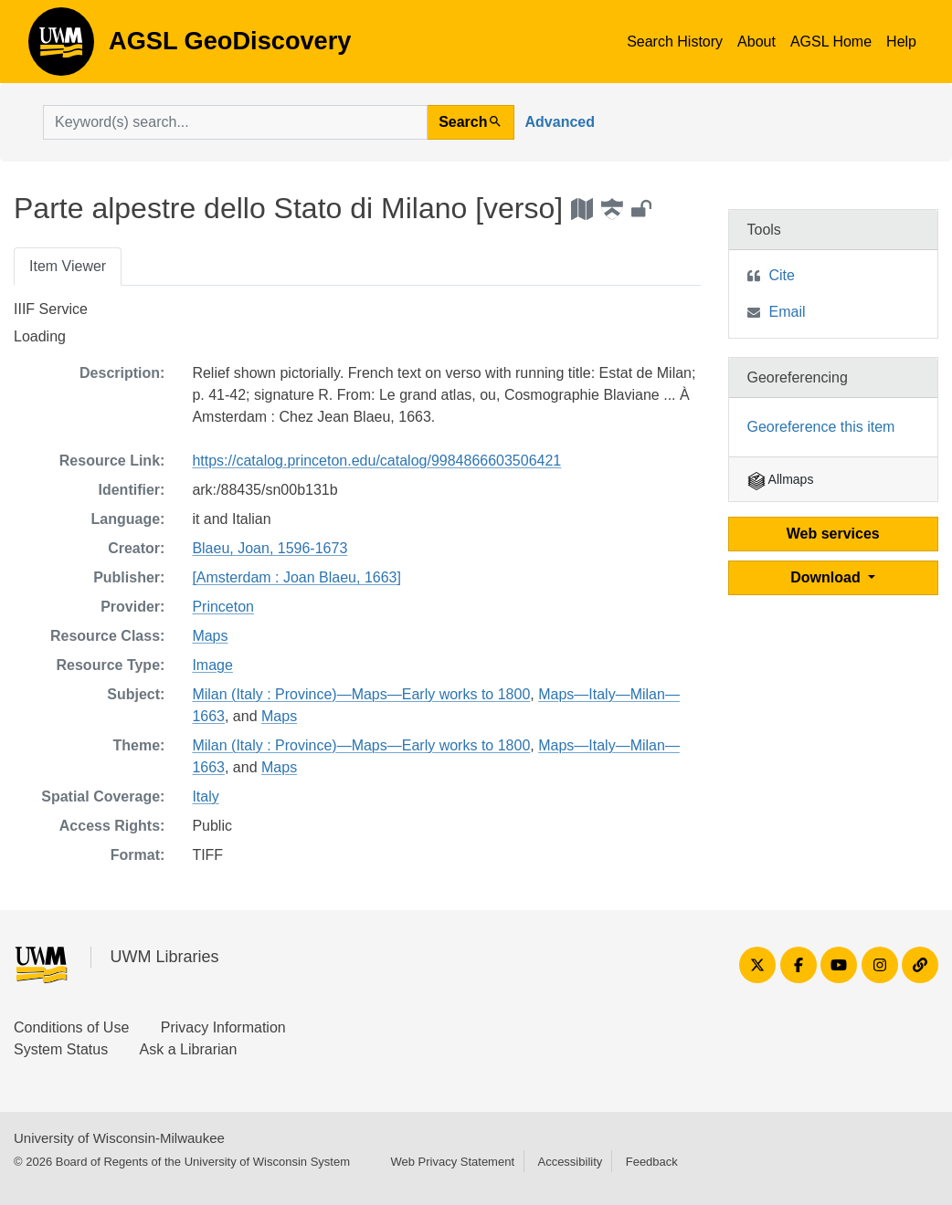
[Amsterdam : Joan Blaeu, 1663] (296, 577)
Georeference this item (821, 427)
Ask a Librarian (189, 1049)
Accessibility (569, 1161)
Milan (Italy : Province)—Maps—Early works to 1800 (361, 694)
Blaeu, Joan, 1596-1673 (269, 548)
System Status (61, 1049)
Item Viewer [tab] (67, 266)
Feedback (652, 1161)
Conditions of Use (71, 1027)
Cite (782, 275)
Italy (205, 796)
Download (827, 577)
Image (212, 665)
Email (787, 312)
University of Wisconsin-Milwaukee (119, 1138)
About (756, 41)
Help (901, 41)
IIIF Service (51, 309)
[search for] (235, 122)
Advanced (560, 122)
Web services (833, 533)
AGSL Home (831, 41)
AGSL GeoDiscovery (61, 47)
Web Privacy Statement (452, 1161)
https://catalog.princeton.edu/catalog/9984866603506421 (376, 460)
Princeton (223, 606)
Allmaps (780, 479)
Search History (675, 41)
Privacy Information (223, 1027)
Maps (209, 636)
